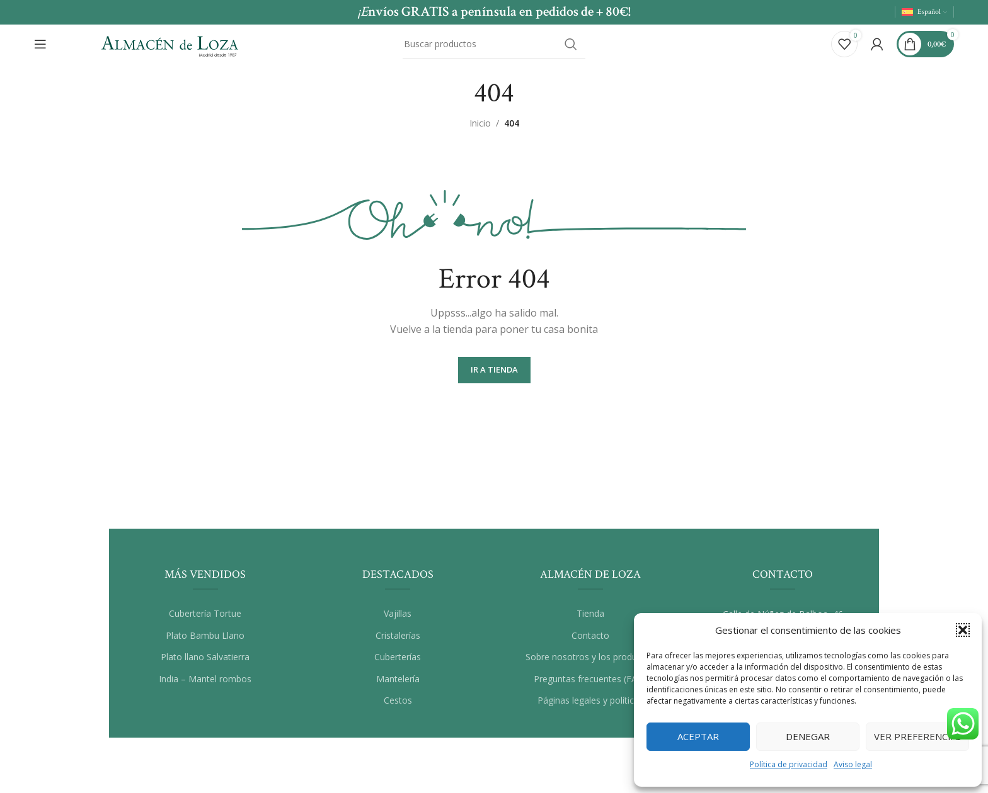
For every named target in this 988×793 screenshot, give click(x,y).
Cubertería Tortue (205, 621)
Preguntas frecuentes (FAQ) (590, 687)
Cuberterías (397, 665)
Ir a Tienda (494, 377)
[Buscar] (494, 45)
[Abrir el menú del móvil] (40, 46)
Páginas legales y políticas (590, 709)
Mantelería (398, 687)
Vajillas (397, 621)
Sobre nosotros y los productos (590, 665)
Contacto (590, 644)
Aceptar (698, 736)
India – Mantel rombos (205, 687)
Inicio (480, 131)
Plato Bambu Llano (205, 644)
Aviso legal (853, 764)
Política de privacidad (788, 764)
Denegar (808, 736)
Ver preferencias (918, 736)
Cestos (398, 709)
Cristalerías (398, 644)
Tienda (590, 621)
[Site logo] (169, 44)
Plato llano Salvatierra (205, 665)
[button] (962, 630)
